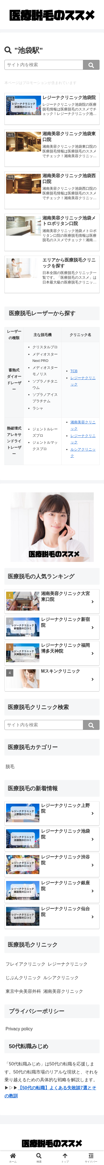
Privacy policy (19, 1028)
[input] (52, 65)
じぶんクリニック (23, 977)
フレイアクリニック (25, 964)
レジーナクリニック (68, 964)
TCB (74, 371)
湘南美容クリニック (63, 991)
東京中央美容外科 (23, 991)
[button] (91, 65)
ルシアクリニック (61, 977)
